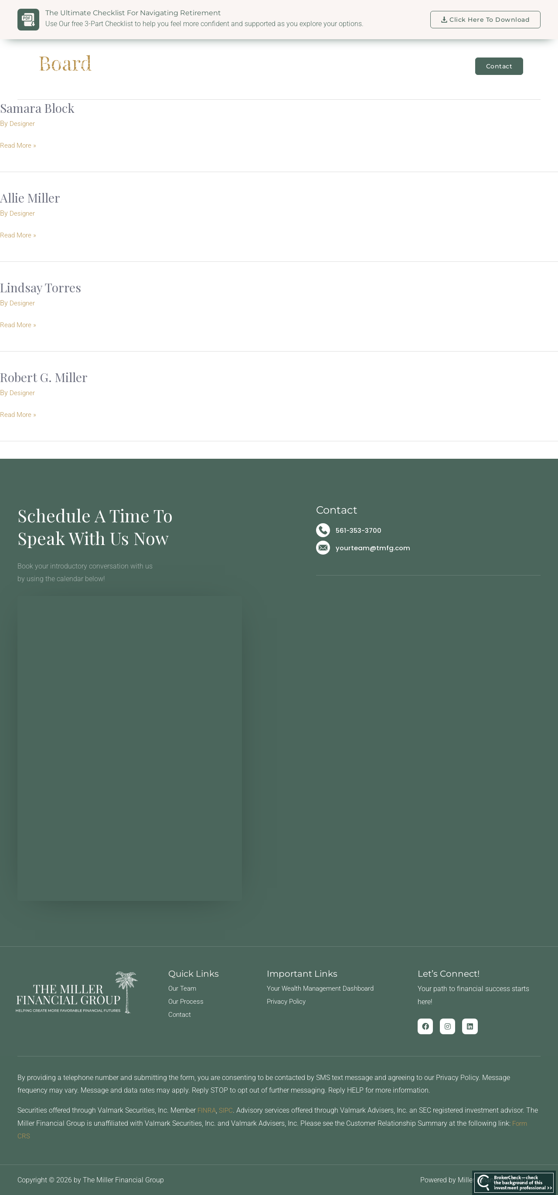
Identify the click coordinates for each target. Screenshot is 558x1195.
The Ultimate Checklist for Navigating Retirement (133, 13)
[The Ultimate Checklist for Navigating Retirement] (28, 19)
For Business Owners (353, 66)
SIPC (227, 1110)
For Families (273, 66)
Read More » (19, 144)
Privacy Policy (288, 1001)
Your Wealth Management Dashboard (324, 988)
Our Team (217, 66)
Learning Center (436, 66)
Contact (180, 1014)
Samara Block (40, 107)
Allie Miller (32, 197)
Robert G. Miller (47, 376)
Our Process (186, 1001)
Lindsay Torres (43, 286)
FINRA (207, 1110)
